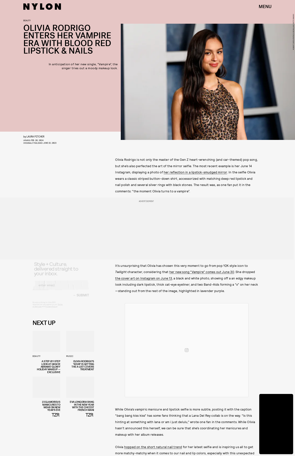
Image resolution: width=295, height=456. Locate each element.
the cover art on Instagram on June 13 (143, 278)
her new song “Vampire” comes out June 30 (201, 272)
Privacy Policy (51, 309)
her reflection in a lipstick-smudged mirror (195, 172)
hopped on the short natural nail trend (153, 447)
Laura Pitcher (35, 136)
